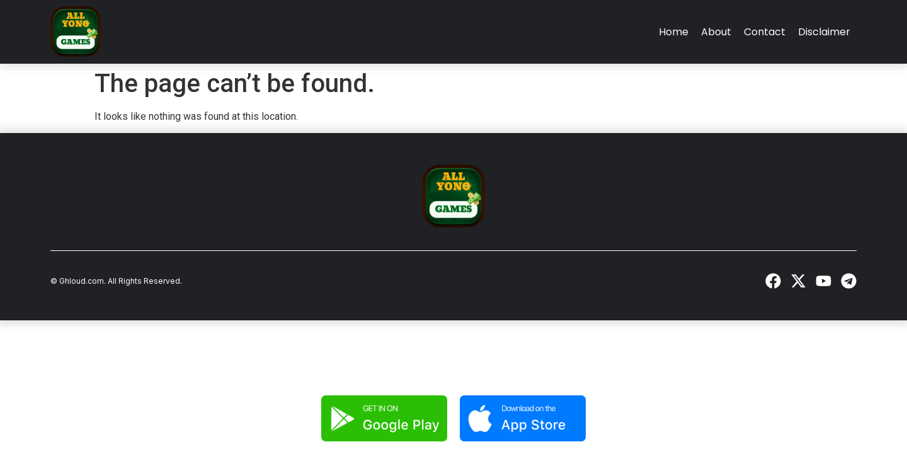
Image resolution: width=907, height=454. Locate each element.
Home (673, 32)
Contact (764, 32)
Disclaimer (824, 32)
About (716, 32)
